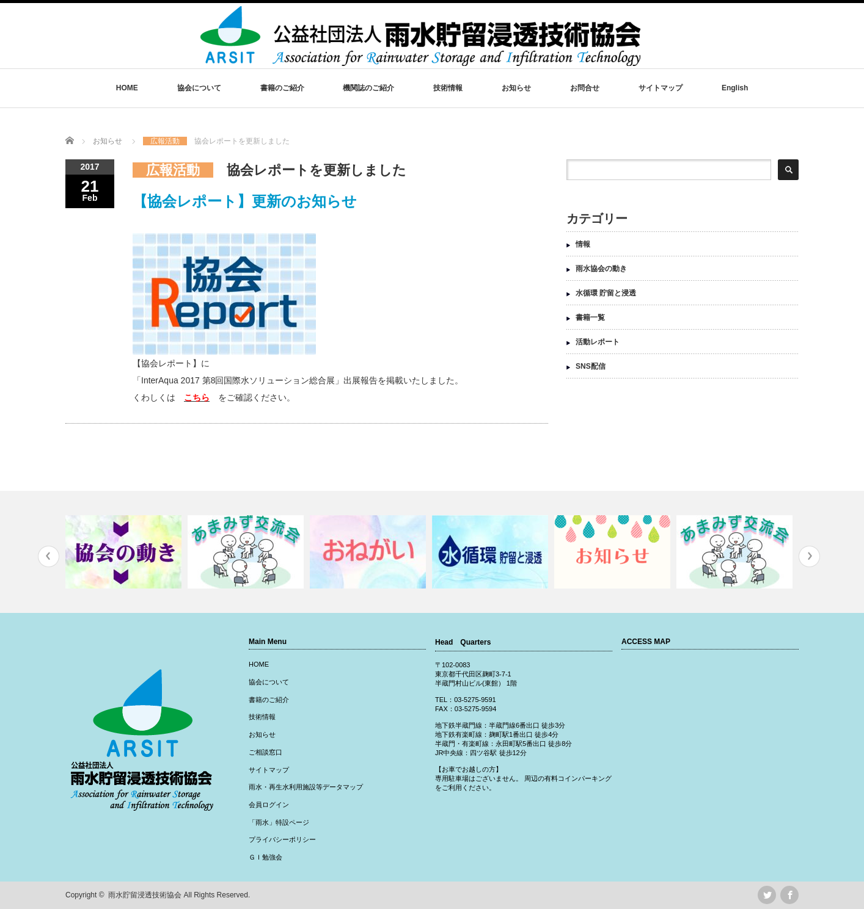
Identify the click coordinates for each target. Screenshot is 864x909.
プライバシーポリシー (282, 839)
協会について (199, 88)
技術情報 (448, 88)
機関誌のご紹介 (368, 88)
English (735, 88)
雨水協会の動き (601, 268)
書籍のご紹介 (282, 88)
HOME (127, 88)
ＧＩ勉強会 (265, 857)
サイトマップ (661, 88)
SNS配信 (591, 366)
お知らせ (516, 88)
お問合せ (584, 88)
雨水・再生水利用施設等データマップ (306, 787)
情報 (583, 244)
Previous (48, 556)
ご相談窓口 (265, 752)
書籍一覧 (590, 317)
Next (809, 556)
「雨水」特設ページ (279, 822)
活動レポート (598, 342)
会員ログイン (269, 804)
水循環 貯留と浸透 (606, 293)
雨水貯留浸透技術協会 (144, 895)
